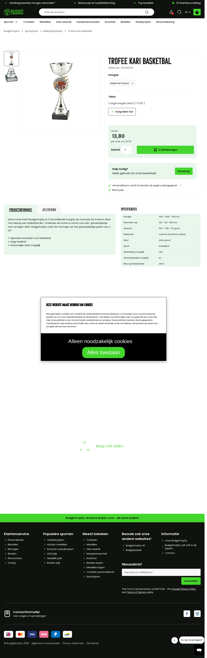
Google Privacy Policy (184, 589)
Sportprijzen (31, 31)
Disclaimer (93, 643)
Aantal (115, 150)
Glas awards (64, 22)
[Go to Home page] (14, 12)
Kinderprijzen (143, 22)
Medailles (45, 22)
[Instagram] (197, 613)
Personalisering (165, 22)
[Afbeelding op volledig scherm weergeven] (60, 90)
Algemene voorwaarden (46, 643)
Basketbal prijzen (53, 31)
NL (188, 12)
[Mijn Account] (171, 12)
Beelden (125, 22)
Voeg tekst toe (122, 111)
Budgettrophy (12, 31)
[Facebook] (187, 613)
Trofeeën (28, 22)
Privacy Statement (73, 643)
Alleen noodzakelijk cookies (100, 341)
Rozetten (110, 22)
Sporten (8, 22)
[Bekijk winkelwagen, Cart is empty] (197, 12)
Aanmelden (191, 581)
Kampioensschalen (88, 22)
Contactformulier (26, 612)
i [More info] (180, 185)
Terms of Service (136, 592)
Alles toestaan (103, 352)
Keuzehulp (184, 171)
